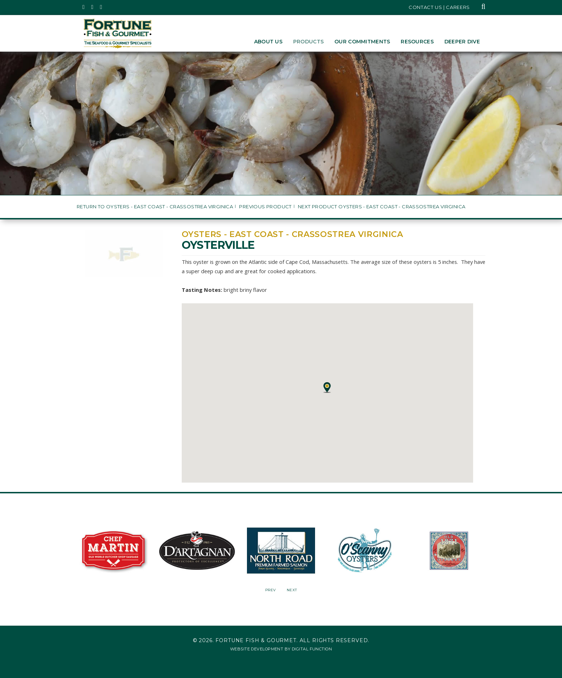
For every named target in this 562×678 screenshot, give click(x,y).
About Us (268, 41)
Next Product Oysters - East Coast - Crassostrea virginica (381, 206)
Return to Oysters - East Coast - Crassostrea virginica (155, 206)
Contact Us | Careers (439, 7)
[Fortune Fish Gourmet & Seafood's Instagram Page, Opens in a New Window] (92, 7)
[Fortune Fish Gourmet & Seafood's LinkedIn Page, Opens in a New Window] (101, 7)
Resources (417, 41)
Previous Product (265, 206)
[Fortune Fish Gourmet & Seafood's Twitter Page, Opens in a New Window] (83, 7)
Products (308, 41)
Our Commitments (362, 41)
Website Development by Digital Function (281, 648)
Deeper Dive (462, 41)
